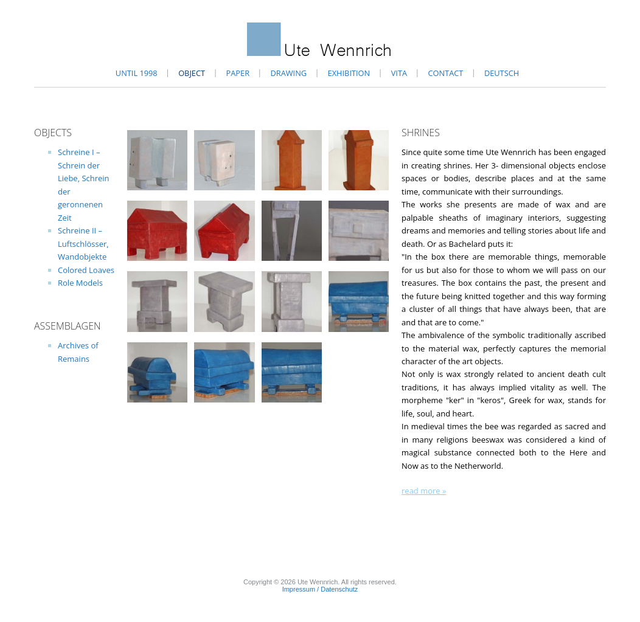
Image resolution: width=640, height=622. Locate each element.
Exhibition (349, 72)
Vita (399, 72)
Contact (446, 72)
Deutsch (501, 72)
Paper (238, 72)
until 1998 (137, 72)
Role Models (80, 282)
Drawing (289, 72)
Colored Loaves (86, 269)
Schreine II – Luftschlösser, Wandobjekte (83, 243)
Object (191, 72)
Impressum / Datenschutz (320, 589)
